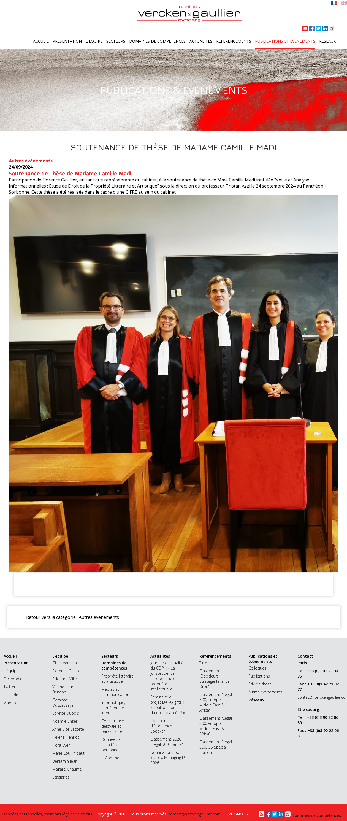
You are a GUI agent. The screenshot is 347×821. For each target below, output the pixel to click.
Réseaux (327, 41)
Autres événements (265, 692)
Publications (259, 676)
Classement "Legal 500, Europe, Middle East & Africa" (215, 702)
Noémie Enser (64, 721)
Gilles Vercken (64, 662)
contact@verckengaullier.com (314, 697)
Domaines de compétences (157, 41)
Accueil (41, 41)
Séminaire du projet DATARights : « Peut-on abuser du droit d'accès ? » (167, 704)
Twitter (9, 686)
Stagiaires (60, 777)
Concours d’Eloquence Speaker (161, 726)
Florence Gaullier (67, 670)
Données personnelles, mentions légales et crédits (47, 814)
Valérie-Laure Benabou (63, 689)
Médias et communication (115, 692)
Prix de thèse (260, 684)
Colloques (257, 668)
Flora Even (61, 745)
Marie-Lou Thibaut (68, 753)
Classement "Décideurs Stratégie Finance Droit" (214, 678)
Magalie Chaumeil (67, 769)
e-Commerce (113, 757)
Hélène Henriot (65, 737)
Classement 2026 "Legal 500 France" (166, 741)
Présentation (67, 41)
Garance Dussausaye (63, 702)
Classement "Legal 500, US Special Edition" (215, 747)
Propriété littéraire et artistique (117, 678)
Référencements (233, 41)
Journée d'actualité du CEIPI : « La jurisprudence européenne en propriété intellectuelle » (166, 676)
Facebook (12, 678)
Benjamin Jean (64, 761)
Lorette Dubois (65, 713)
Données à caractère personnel (111, 744)
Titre (203, 662)
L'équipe (94, 41)
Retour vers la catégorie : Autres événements (72, 617)
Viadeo (10, 702)
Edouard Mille (64, 678)
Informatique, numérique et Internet (113, 708)
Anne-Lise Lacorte (68, 729)
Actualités (200, 41)
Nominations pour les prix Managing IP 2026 (167, 757)
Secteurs (115, 41)
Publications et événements (285, 41)
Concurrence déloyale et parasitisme (112, 726)
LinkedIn (11, 694)
